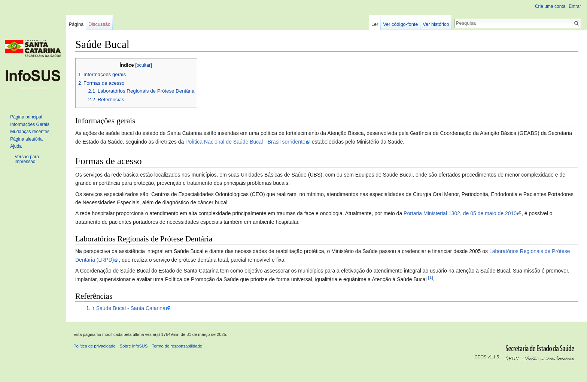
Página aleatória (26, 139)
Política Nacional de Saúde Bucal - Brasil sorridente (245, 142)
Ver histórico (436, 24)
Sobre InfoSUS (134, 346)
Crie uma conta (550, 6)
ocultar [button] (144, 65)
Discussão (99, 24)
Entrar (575, 6)
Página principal (26, 117)
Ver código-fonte (400, 24)
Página (76, 24)
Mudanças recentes (29, 131)
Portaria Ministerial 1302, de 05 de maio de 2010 (460, 213)
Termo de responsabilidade (177, 346)
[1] (430, 277)
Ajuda (16, 146)
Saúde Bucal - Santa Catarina (130, 308)
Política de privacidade (94, 346)
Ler (374, 24)
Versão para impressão (27, 159)
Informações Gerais (29, 124)
